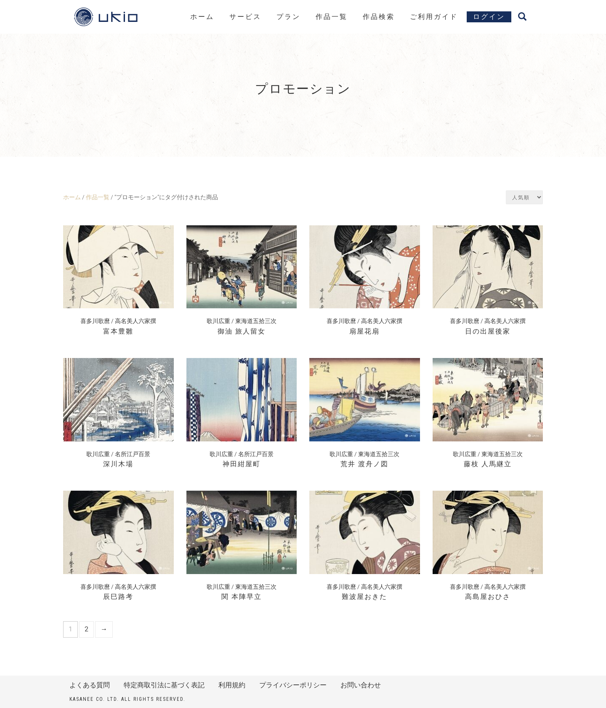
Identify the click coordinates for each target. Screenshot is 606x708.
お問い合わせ (360, 685)
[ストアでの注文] (524, 197)
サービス (245, 17)
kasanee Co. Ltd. (94, 699)
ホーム (202, 17)
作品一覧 (332, 17)
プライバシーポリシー (293, 685)
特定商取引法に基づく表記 (164, 685)
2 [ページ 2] (86, 629)
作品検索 (379, 17)
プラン (288, 17)
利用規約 (231, 685)
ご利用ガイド (434, 17)
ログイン (489, 17)
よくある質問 (89, 685)
